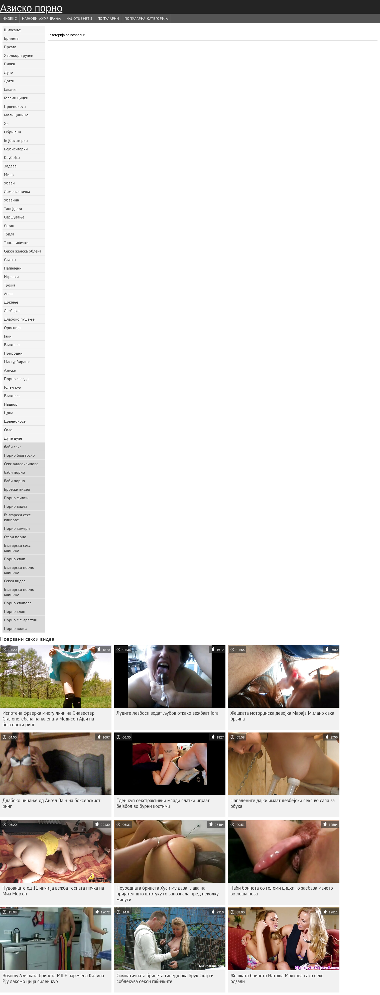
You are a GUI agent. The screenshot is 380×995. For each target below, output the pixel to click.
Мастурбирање (17, 361)
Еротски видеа (17, 489)
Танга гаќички (16, 242)
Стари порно (15, 536)
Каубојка (12, 157)
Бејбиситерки (16, 140)
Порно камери (17, 528)
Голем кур (12, 387)
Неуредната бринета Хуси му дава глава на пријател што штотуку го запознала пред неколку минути (167, 893)
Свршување (14, 216)
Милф (9, 174)
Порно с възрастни (20, 619)
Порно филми (16, 497)
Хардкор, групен (18, 55)
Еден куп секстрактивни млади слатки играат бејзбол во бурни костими (163, 803)
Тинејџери (13, 208)
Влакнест (12, 344)
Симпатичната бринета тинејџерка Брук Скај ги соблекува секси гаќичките (164, 978)
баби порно (14, 472)
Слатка (10, 259)
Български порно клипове (19, 592)
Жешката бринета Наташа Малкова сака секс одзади (276, 978)
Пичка (9, 63)
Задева (10, 165)
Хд (6, 123)
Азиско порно (31, 8)
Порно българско (19, 455)
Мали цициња (16, 114)
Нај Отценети (79, 18)
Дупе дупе (13, 438)
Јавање (10, 89)
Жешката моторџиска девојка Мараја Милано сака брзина (282, 716)
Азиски (10, 370)
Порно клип (14, 558)
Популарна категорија (146, 18)
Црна (8, 412)
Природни (13, 353)
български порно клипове (19, 570)
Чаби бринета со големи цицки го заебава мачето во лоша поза (281, 891)
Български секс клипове (17, 517)
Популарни (108, 18)
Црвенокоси (15, 106)
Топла (9, 233)
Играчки (11, 276)
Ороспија (12, 327)
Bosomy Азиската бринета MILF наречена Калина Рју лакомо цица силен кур (53, 978)
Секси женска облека (22, 251)
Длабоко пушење (19, 319)
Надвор (11, 404)
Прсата (10, 46)
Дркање (11, 302)
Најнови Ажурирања (41, 18)
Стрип (9, 225)
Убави (9, 182)
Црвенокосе (15, 421)
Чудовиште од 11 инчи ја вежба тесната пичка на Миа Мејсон (53, 891)
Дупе (8, 72)
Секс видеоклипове (21, 463)
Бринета (11, 38)
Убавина (11, 199)
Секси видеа (15, 580)
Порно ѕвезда (16, 378)
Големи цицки (16, 97)
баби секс (12, 446)
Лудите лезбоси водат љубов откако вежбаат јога (167, 713)
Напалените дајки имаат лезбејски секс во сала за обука (282, 803)
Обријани (12, 131)
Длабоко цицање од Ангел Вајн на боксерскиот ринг (51, 803)
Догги (9, 80)
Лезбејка (12, 310)
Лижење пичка (17, 191)
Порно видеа (15, 506)
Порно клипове (18, 602)
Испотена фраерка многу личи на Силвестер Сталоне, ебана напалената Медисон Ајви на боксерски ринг (48, 718)
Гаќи (8, 336)
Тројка (9, 285)
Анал (8, 293)
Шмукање (12, 29)
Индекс (10, 18)
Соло (8, 429)
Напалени (13, 268)
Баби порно (14, 480)
